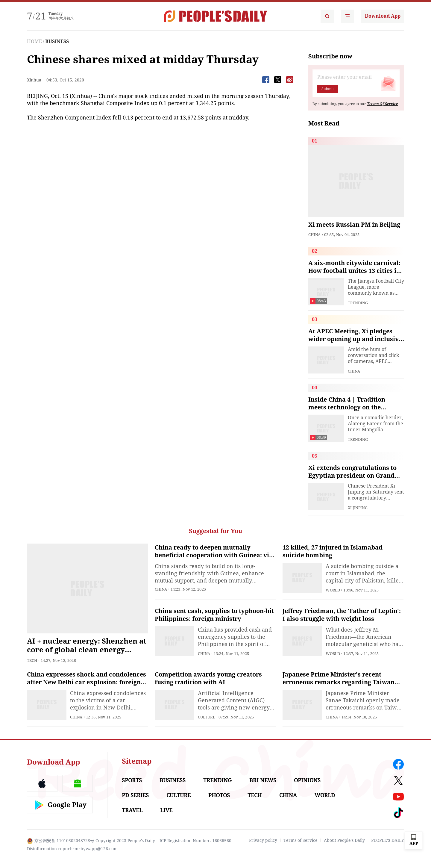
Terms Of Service (382, 104)
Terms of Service (300, 840)
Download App (382, 16)
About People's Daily (344, 840)
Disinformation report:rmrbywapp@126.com (72, 848)
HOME (34, 41)
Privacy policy (263, 840)
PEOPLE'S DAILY (387, 840)
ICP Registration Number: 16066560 (195, 840)
